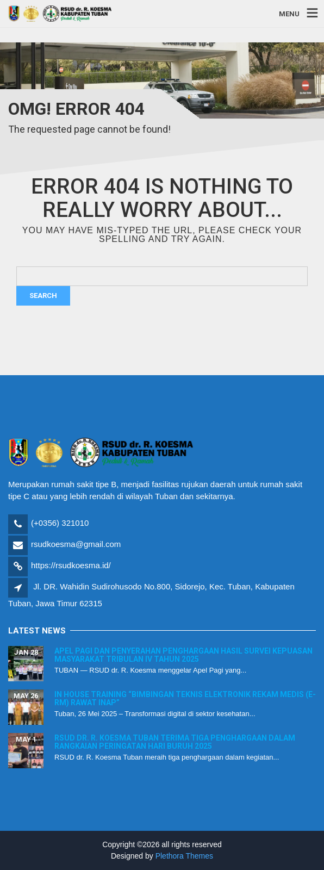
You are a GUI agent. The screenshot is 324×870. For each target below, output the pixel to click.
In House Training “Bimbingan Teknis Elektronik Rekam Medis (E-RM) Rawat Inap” (185, 698)
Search (43, 295)
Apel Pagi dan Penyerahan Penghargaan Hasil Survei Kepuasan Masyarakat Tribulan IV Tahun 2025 (183, 655)
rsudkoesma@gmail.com (76, 544)
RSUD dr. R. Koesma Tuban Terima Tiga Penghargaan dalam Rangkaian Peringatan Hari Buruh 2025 (174, 742)
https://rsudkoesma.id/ (71, 565)
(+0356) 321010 (60, 522)
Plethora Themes (184, 856)
